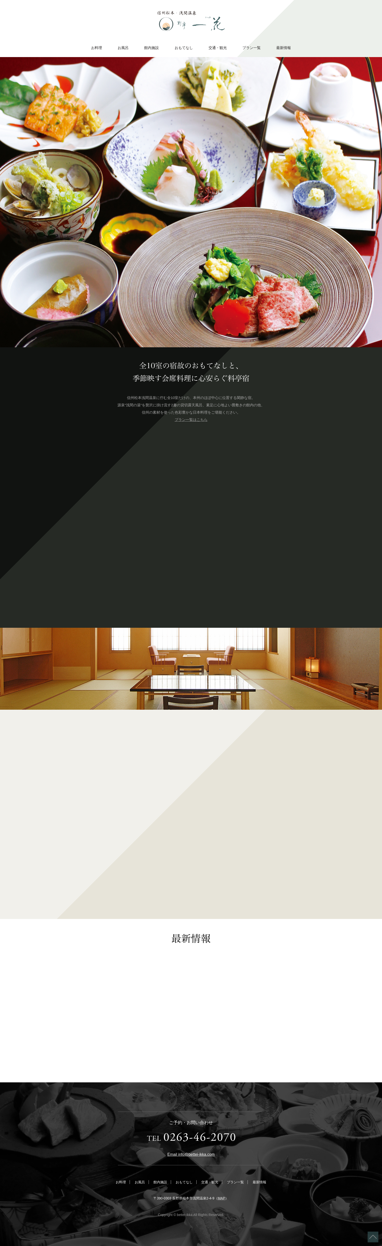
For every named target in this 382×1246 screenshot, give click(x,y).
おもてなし (184, 48)
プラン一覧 (251, 48)
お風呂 (123, 48)
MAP (221, 1198)
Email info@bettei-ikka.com (191, 1154)
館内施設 (151, 48)
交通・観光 (218, 48)
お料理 (96, 48)
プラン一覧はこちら (191, 420)
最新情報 (283, 48)
